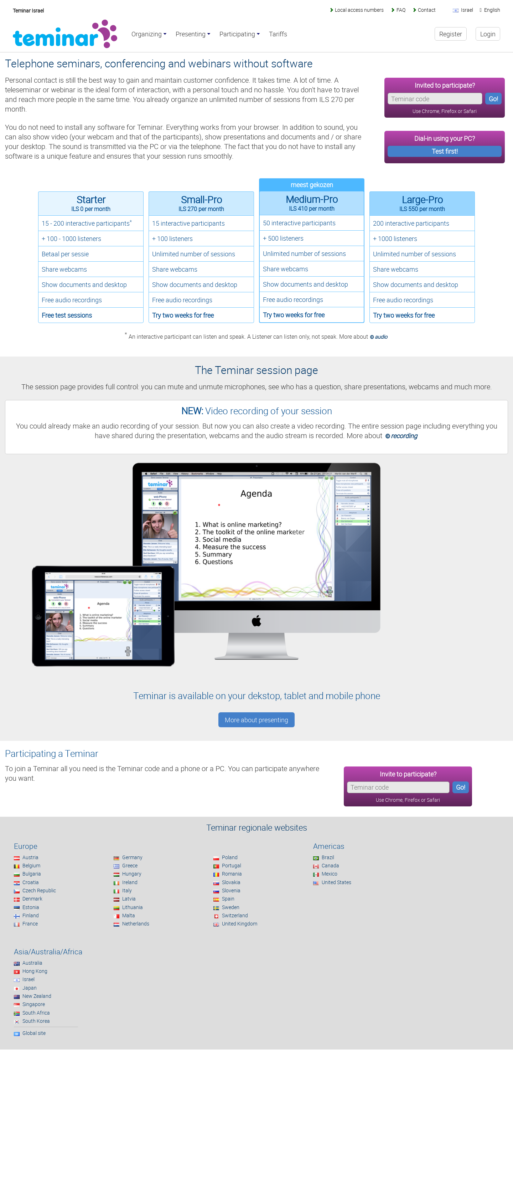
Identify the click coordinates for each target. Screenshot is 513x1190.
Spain (228, 898)
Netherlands (135, 923)
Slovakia (231, 882)
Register (450, 34)
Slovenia (231, 890)
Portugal (231, 865)
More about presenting (256, 719)
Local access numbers (359, 9)
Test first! (445, 151)
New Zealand (36, 995)
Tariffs (278, 34)
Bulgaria (31, 873)
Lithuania (132, 907)
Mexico (329, 873)
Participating (237, 34)
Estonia (30, 907)
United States (336, 882)
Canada (330, 865)
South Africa (36, 1012)
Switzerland (235, 915)
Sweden (230, 907)
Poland (230, 857)
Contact (427, 9)
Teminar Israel (28, 10)
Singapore (33, 1004)
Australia (32, 962)
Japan (29, 987)
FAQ (401, 9)
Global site (34, 1033)
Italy (127, 890)
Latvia (129, 898)
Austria (30, 857)
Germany (132, 857)
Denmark (32, 898)
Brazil (328, 857)
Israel (28, 979)
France (30, 923)
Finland (30, 915)
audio (381, 336)
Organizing (146, 34)
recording (404, 435)
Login (488, 34)
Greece (130, 865)
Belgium (31, 865)
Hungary (131, 873)
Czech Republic (39, 890)
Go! (493, 98)
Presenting (191, 34)
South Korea (36, 1020)
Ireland (130, 882)
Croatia (30, 882)
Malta (128, 915)
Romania (232, 873)
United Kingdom (239, 923)
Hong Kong (34, 971)
